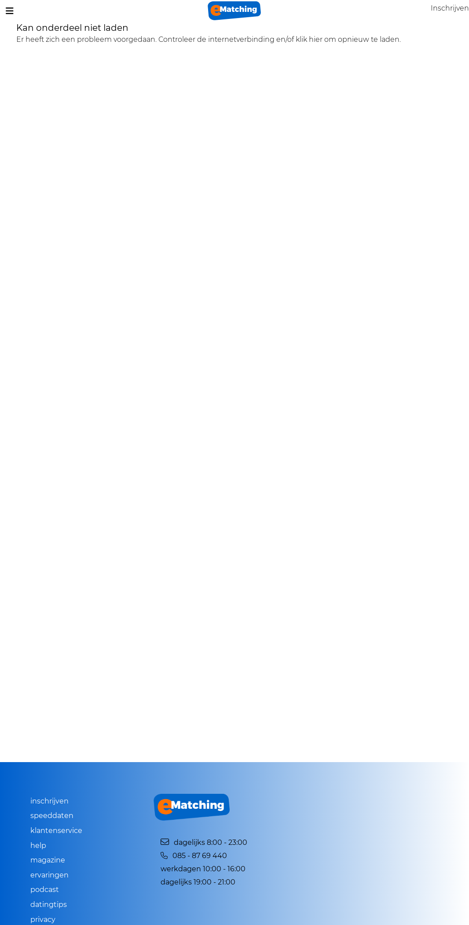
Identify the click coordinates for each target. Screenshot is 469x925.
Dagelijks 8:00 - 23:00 (204, 842)
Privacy (42, 919)
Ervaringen (49, 875)
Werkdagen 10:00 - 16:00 (203, 869)
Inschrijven (49, 801)
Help (38, 845)
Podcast (44, 889)
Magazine (47, 860)
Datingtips (48, 904)
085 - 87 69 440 (194, 855)
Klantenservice (56, 830)
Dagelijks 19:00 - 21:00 (198, 882)
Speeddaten (51, 815)
